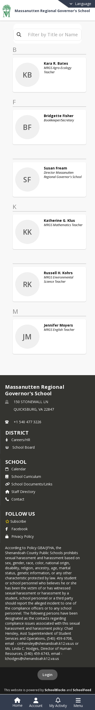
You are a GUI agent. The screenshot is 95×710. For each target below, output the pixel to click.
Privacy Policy (19, 536)
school (15, 461)
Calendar (15, 469)
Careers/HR (17, 439)
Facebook (16, 528)
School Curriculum (23, 476)
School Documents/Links (28, 484)
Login (47, 674)
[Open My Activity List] (58, 702)
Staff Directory (20, 491)
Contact (14, 499)
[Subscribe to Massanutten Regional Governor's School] (15, 521)
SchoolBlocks (55, 690)
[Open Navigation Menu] (78, 702)
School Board (20, 447)
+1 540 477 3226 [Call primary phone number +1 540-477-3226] (27, 421)
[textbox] (53, 34)
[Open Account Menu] (36, 702)
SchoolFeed (82, 690)
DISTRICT (17, 432)
